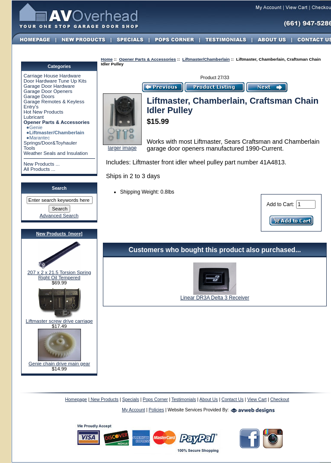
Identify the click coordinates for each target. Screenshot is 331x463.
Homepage (76, 399)
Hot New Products (43, 111)
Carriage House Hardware (52, 75)
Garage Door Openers (48, 91)
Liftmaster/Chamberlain (206, 59)
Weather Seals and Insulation (56, 153)
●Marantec (37, 137)
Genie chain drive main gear (59, 361)
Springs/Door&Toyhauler (50, 142)
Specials (130, 399)
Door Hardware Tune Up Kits (55, 80)
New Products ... (42, 164)
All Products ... (40, 169)
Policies (156, 409)
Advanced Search (59, 215)
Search (59, 188)
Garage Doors (39, 96)
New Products (104, 399)
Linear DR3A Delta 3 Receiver (214, 298)
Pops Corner (155, 399)
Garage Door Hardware (49, 86)
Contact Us (233, 399)
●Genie (33, 127)
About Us (208, 399)
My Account (133, 409)
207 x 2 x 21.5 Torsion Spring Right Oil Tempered (59, 272)
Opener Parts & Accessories (147, 59)
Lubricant (34, 117)
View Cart (256, 399)
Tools (29, 148)
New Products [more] (59, 234)
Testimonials (183, 399)
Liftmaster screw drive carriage (59, 319)
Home (106, 59)
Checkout (279, 399)
